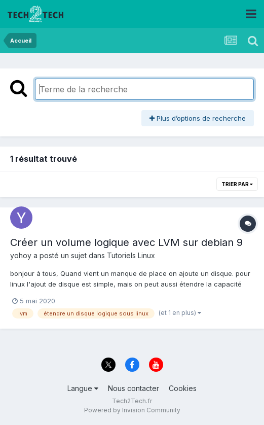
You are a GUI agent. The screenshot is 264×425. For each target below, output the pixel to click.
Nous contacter (133, 388)
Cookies (183, 388)
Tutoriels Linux (131, 255)
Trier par (237, 184)
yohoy (20, 255)
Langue (82, 388)
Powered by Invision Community (132, 410)
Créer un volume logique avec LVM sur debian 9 (126, 242)
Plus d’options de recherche (197, 118)
